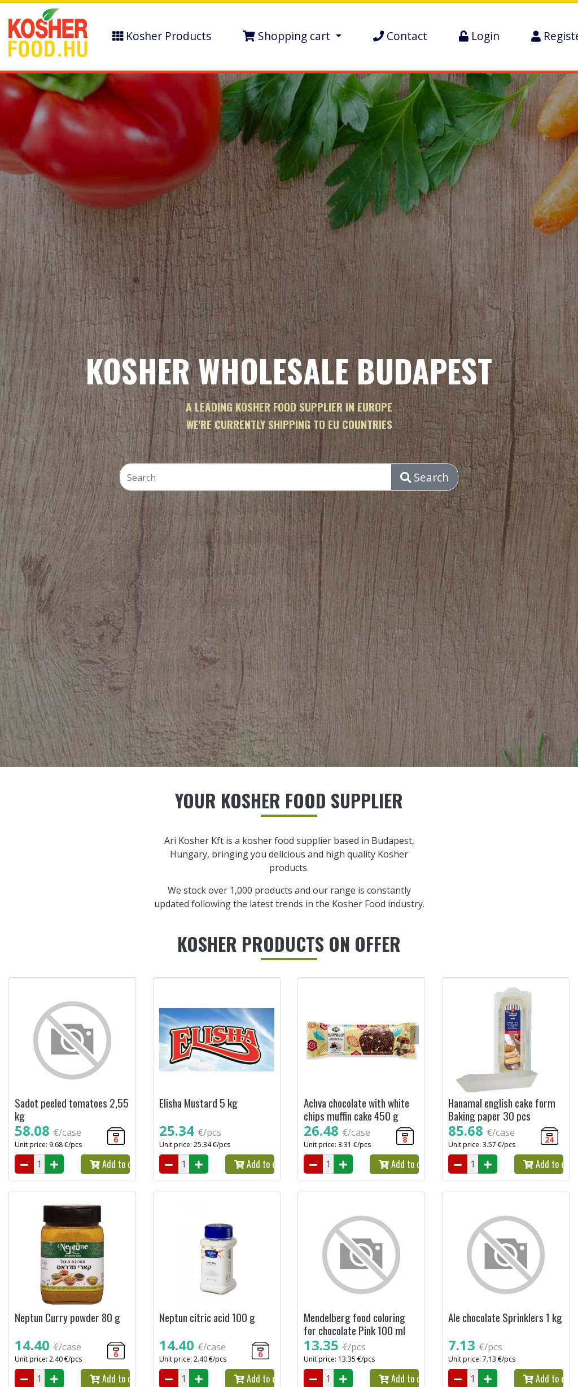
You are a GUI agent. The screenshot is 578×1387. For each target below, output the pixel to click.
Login (479, 35)
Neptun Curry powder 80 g (67, 1317)
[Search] (256, 477)
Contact (400, 35)
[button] (292, 36)
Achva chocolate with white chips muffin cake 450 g (356, 1109)
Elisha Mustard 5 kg (198, 1103)
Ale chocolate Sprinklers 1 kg (505, 1317)
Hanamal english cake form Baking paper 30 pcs (501, 1109)
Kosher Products (161, 35)
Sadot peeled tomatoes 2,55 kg (72, 1109)
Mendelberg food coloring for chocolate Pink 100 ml (354, 1323)
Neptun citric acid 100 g (207, 1317)
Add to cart (110, 1164)
